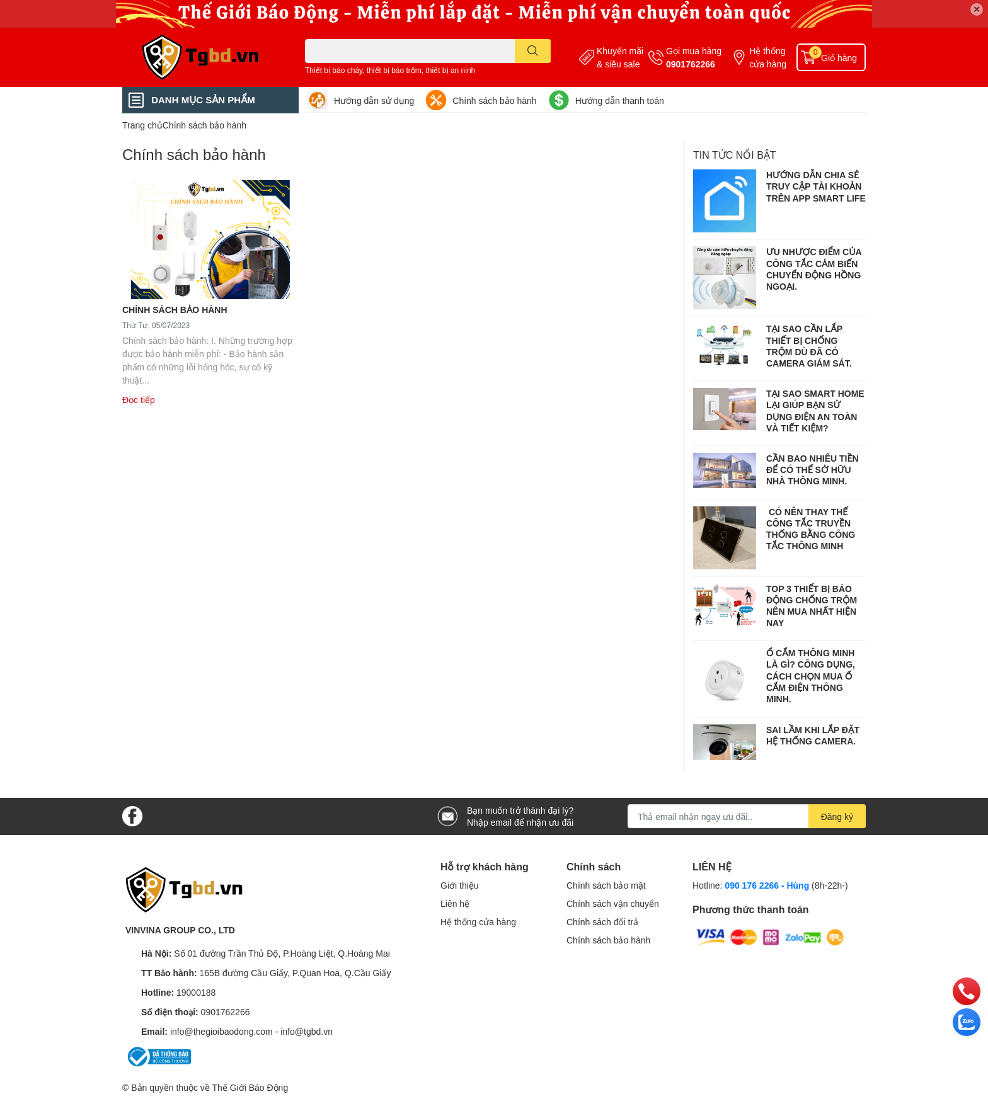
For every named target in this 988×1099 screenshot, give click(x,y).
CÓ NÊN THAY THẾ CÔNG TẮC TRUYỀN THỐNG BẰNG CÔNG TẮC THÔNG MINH (810, 529)
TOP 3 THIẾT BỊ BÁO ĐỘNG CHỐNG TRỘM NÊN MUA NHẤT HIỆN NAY (811, 606)
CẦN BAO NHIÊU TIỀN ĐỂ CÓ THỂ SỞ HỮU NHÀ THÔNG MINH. (812, 469)
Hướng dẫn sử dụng (374, 100)
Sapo (300, 1087)
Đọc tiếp (138, 399)
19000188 (195, 992)
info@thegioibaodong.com (221, 1031)
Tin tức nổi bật (734, 155)
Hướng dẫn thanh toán (619, 100)
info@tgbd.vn (306, 1031)
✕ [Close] (976, 9)
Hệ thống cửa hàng (767, 57)
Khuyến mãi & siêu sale (620, 57)
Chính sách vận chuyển (612, 903)
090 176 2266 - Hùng (767, 885)
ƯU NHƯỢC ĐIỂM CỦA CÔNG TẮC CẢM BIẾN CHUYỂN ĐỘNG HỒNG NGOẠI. (813, 269)
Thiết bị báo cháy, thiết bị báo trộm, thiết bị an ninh (390, 70)
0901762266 (690, 64)
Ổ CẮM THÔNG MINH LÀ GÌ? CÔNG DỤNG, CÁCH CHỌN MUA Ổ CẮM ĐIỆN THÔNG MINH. (810, 675)
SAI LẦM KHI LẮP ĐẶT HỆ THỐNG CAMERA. (812, 735)
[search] (533, 51)
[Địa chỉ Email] (747, 816)
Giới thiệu (459, 885)
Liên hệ (454, 903)
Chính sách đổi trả (602, 921)
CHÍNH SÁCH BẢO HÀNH (174, 309)
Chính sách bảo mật (606, 885)
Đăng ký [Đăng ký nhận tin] (837, 816)
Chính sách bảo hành (494, 100)
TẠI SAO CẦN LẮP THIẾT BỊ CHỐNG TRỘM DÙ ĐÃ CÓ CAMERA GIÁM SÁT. (809, 345)
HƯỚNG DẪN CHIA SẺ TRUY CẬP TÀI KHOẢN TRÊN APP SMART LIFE (816, 186)
